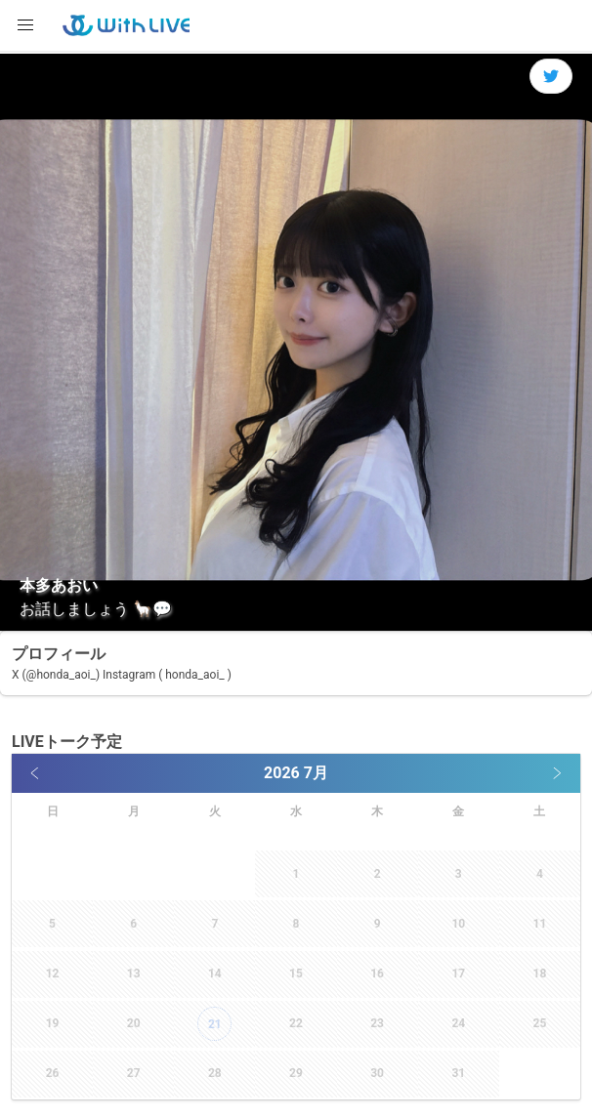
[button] (25, 25)
